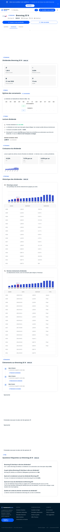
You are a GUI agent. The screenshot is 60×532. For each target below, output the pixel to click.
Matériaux (37, 18)
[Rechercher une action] (22, 10)
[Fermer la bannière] (58, 4)
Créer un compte (50, 512)
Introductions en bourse (22, 519)
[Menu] (57, 10)
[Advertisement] (30, 43)
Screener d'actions (20, 510)
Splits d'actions (20, 517)
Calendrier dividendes (21, 512)
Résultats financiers (21, 514)
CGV (47, 527)
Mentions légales (41, 527)
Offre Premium (34, 517)
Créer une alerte (44, 22)
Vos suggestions (50, 514)
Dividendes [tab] (13, 26)
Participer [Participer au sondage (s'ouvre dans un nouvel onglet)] (30, 5)
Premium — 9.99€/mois (5, 520)
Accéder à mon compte (47, 10)
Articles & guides (35, 514)
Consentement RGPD (54, 527)
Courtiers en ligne (35, 510)
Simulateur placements (36, 512)
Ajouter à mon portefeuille (16, 22)
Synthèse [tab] (6, 26)
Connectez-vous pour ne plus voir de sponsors (17, 420)
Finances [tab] (21, 26)
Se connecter (49, 510)
